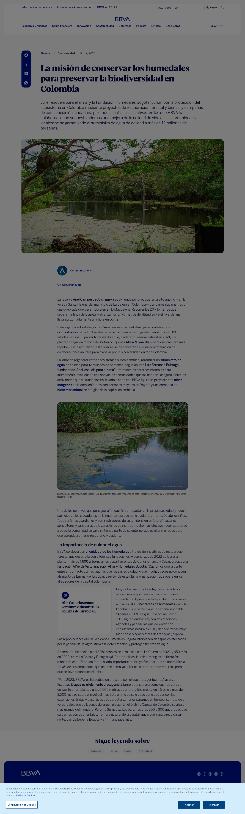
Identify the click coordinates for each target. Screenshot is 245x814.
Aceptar (189, 805)
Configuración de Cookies (22, 805)
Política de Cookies (25, 795)
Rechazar (213, 805)
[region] (122, 798)
